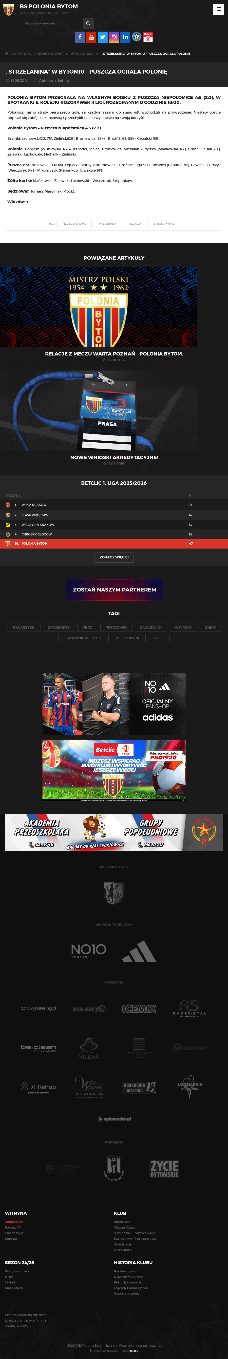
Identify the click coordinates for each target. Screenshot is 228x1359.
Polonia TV (13, 1227)
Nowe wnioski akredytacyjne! (114, 457)
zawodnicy (151, 627)
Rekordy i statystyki (128, 1282)
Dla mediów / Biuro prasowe (135, 1239)
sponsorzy (59, 627)
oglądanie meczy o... (83, 638)
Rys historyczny (125, 1271)
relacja (135, 223)
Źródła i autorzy (16, 1326)
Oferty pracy (123, 1250)
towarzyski (23, 627)
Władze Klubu (124, 1227)
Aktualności (82, 54)
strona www (164, 223)
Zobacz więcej (114, 557)
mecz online (128, 638)
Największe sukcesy (128, 1277)
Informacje (122, 1222)
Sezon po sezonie (126, 1293)
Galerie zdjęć (14, 1233)
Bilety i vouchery (17, 1271)
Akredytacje (123, 1244)
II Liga (9, 1277)
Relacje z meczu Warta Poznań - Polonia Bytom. (114, 354)
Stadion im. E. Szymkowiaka (134, 1233)
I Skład (10, 1282)
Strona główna (48, 54)
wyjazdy (183, 627)
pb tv (88, 627)
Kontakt (11, 1239)
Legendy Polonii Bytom (131, 1288)
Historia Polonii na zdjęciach (25, 1315)
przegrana (107, 223)
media (130, 1350)
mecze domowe (74, 223)
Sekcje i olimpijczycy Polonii (25, 1320)
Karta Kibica (14, 1288)
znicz (210, 627)
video (158, 638)
